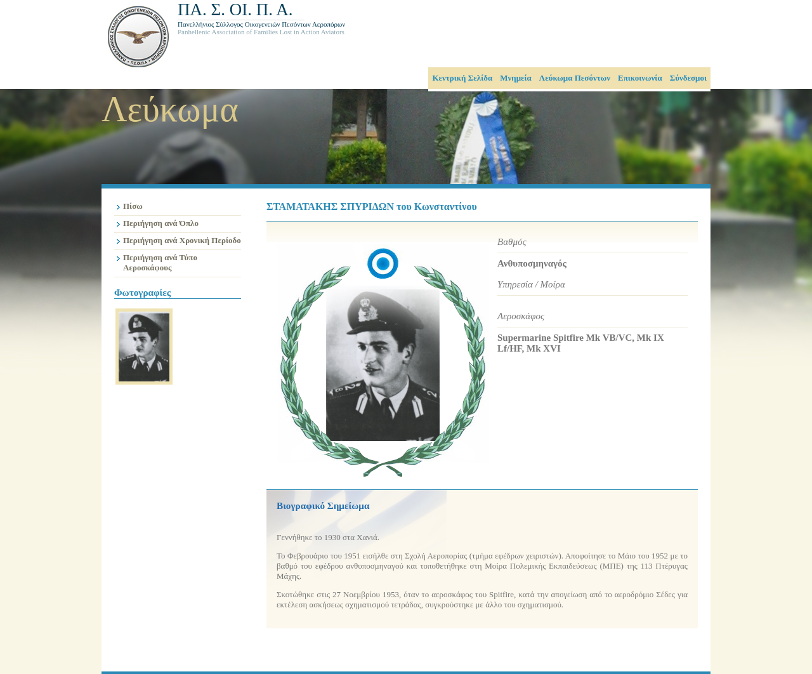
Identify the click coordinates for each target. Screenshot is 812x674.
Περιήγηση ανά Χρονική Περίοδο (182, 240)
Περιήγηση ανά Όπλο (161, 223)
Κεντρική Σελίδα (462, 78)
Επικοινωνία (640, 78)
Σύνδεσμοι (688, 78)
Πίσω (133, 206)
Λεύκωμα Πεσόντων (574, 78)
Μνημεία (516, 78)
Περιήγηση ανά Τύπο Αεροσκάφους (160, 262)
